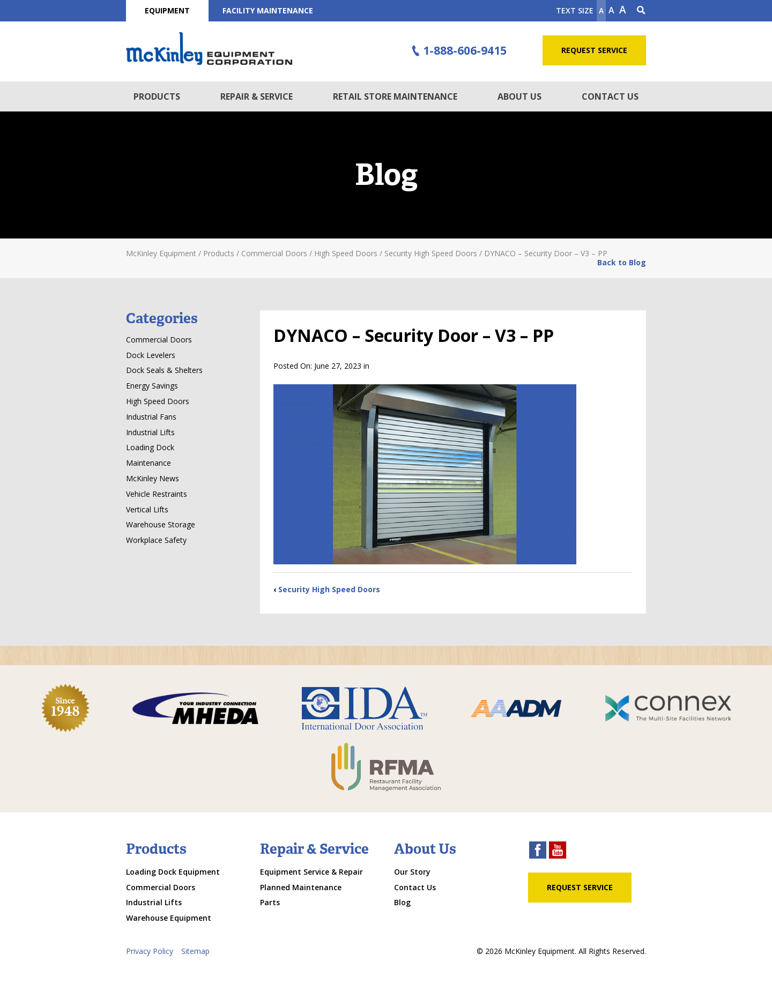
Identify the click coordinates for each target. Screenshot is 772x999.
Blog (402, 902)
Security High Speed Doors (329, 589)
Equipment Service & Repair (311, 872)
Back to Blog (621, 262)
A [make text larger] (622, 10)
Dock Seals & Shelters (164, 370)
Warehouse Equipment (168, 918)
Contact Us (610, 96)
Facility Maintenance (267, 10)
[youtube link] (557, 851)
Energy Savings (152, 386)
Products (156, 96)
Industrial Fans (151, 417)
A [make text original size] (611, 10)
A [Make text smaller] (601, 10)
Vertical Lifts (147, 509)
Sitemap (195, 951)
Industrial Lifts (150, 432)
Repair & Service (256, 96)
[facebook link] (537, 851)
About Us (519, 96)
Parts (270, 902)
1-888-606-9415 (458, 51)
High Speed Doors (157, 401)
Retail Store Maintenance (395, 96)
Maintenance (148, 463)
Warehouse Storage (160, 524)
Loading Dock (150, 447)
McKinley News (152, 478)
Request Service (594, 50)
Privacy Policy (149, 951)
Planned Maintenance (301, 887)
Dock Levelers (150, 355)
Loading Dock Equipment (173, 872)
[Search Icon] (641, 10)
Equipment (167, 10)
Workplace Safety (156, 540)
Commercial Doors (159, 339)
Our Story (412, 872)
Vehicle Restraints (156, 494)
